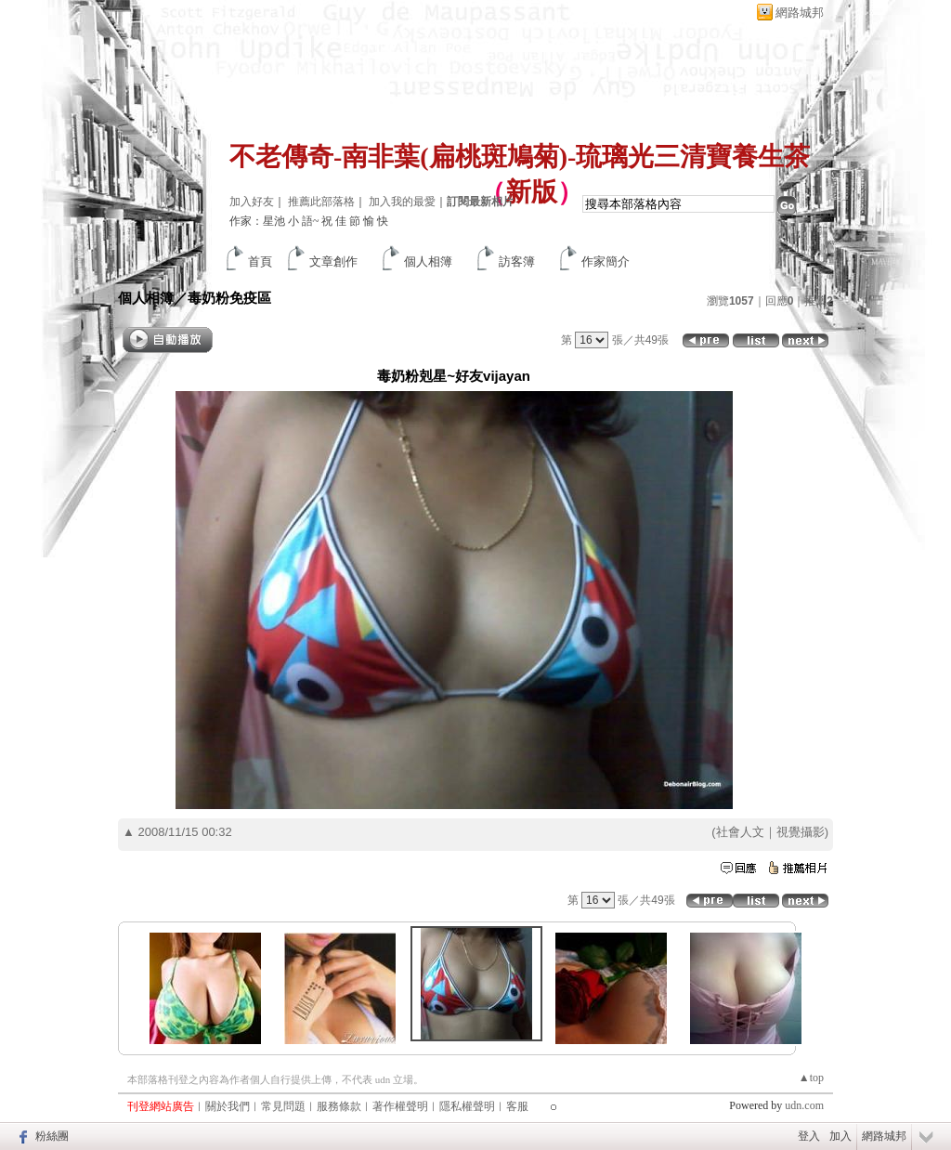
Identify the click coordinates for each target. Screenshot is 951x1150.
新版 (531, 191)
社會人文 (740, 832)
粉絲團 (52, 1136)
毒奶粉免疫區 (229, 298)
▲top (811, 1077)
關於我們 (227, 1106)
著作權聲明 (400, 1106)
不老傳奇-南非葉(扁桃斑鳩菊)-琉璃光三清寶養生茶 (519, 156)
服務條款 (339, 1106)
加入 (840, 1136)
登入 (809, 1136)
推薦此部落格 (321, 201)
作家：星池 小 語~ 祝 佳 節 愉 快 (309, 221)
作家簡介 (605, 261)
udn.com (804, 1105)
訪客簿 (517, 261)
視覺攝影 (800, 832)
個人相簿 (428, 261)
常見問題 (283, 1106)
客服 (517, 1106)
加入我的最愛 (402, 201)
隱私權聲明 (467, 1106)
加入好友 (251, 201)
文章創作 (333, 261)
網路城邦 (799, 13)
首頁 (260, 261)
